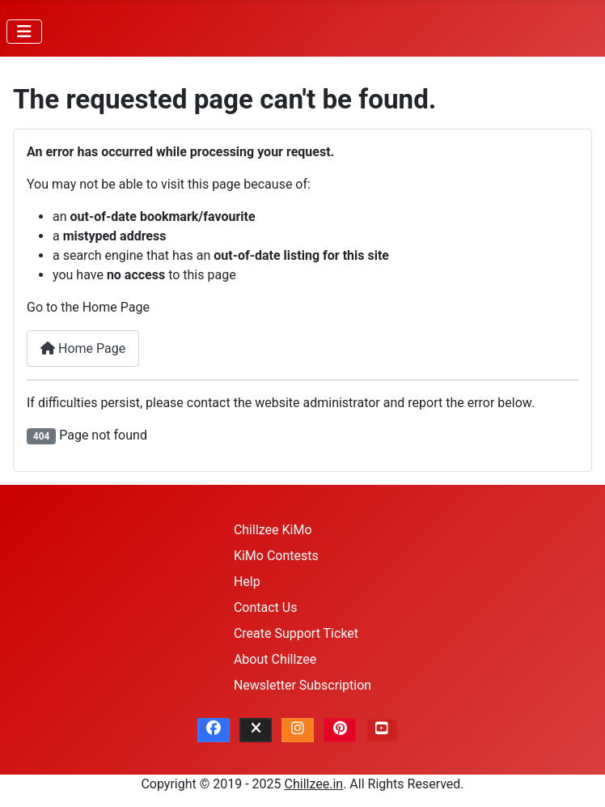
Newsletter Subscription (302, 685)
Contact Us (266, 607)
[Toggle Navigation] (24, 31)
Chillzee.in (314, 784)
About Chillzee (275, 659)
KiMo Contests (276, 555)
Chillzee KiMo (273, 529)
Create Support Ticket (296, 633)
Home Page (82, 348)
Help (247, 581)
